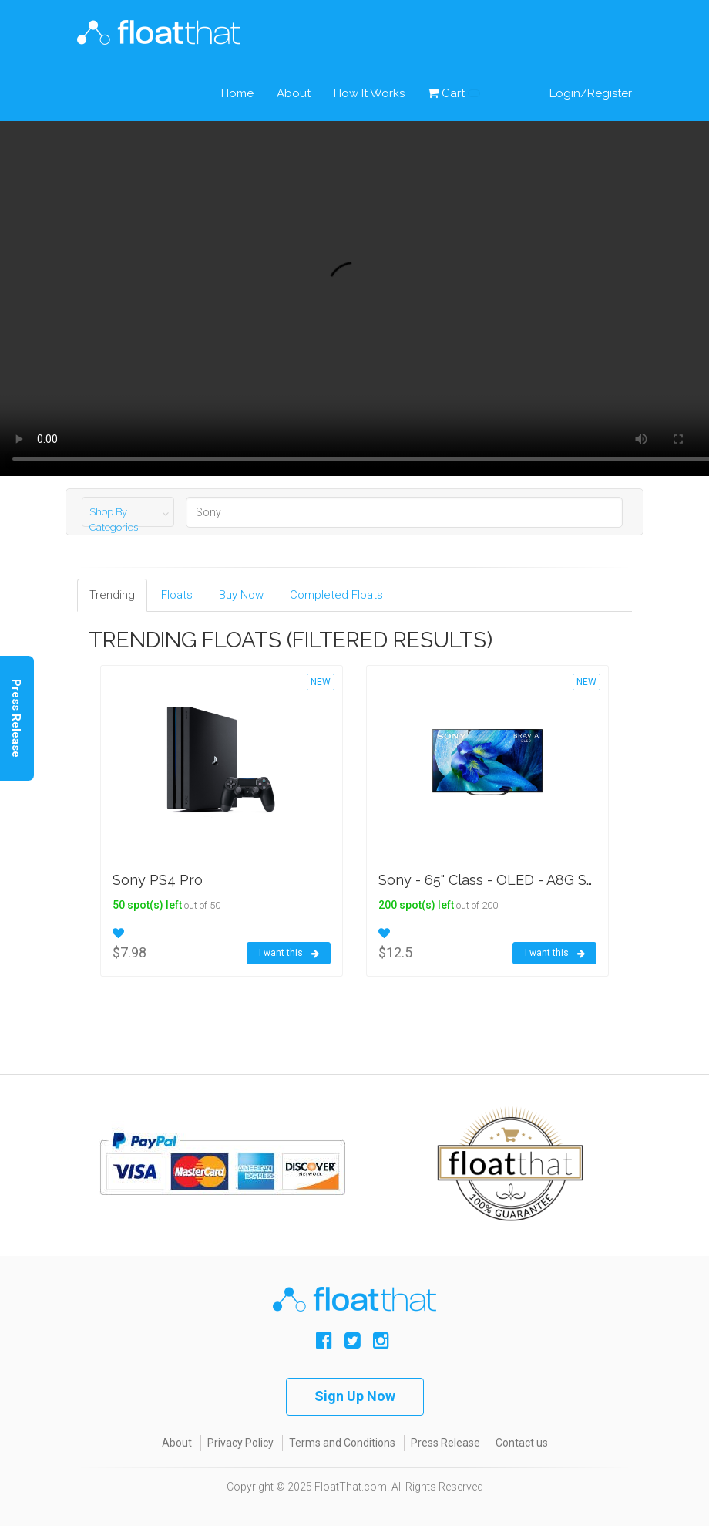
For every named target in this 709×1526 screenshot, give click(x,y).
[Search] (404, 512)
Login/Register (590, 93)
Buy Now (241, 595)
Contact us (522, 1443)
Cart (454, 93)
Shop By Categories (113, 519)
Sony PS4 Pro (158, 880)
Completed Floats (336, 595)
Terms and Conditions (342, 1443)
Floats (177, 595)
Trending (112, 595)
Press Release (445, 1443)
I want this (289, 953)
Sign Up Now (354, 1396)
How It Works (369, 93)
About (294, 93)
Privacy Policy (240, 1443)
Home (237, 93)
